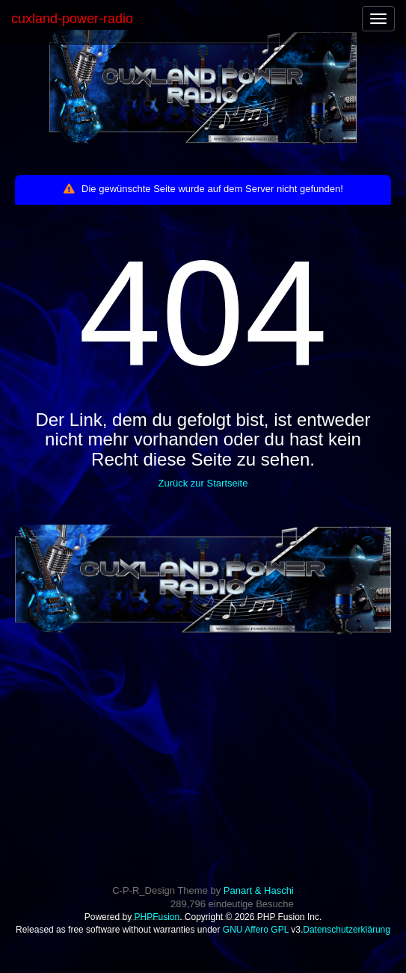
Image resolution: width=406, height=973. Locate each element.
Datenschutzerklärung (346, 929)
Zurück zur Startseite (203, 483)
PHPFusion (156, 917)
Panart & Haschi (259, 890)
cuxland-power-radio (72, 18)
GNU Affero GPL (256, 929)
